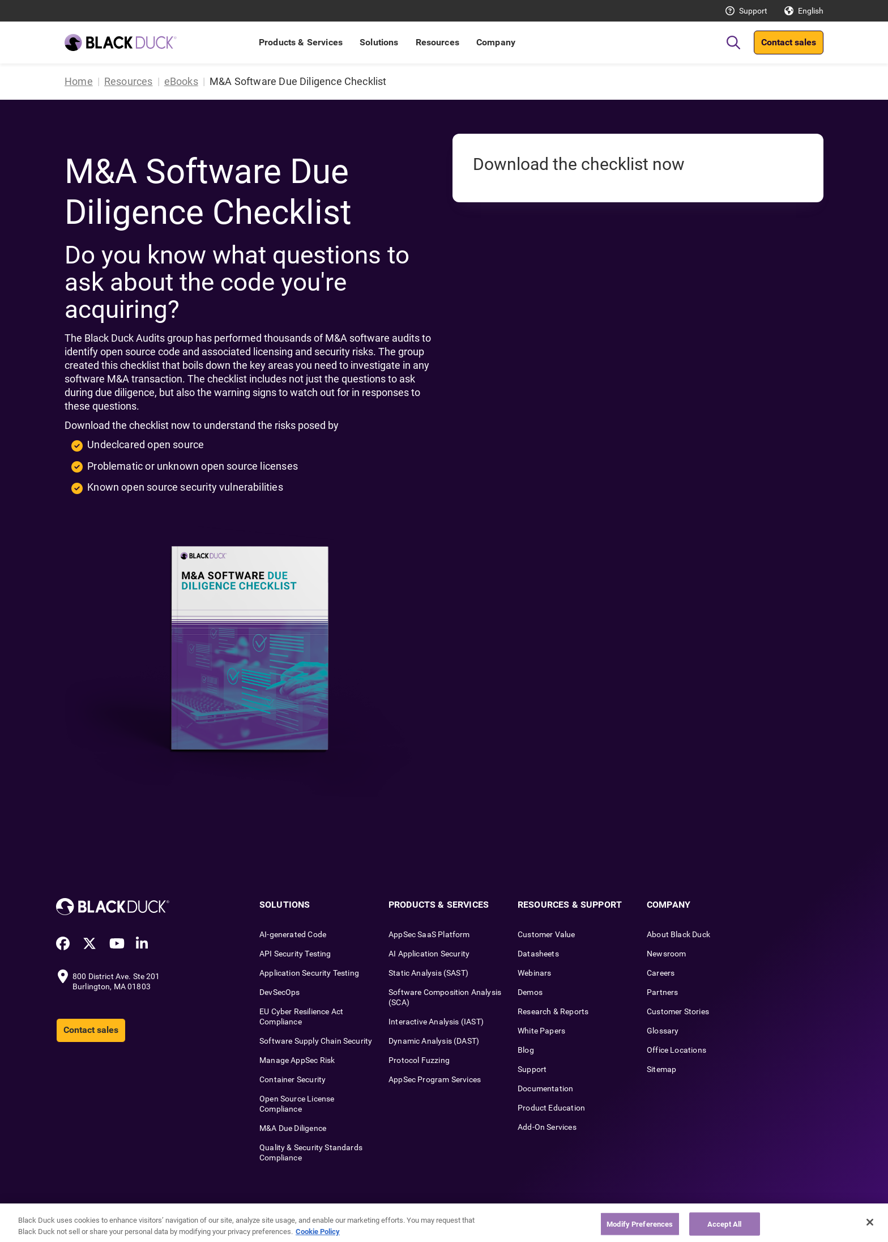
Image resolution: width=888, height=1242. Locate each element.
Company (495, 42)
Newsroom (666, 953)
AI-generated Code (292, 934)
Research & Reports (553, 1011)
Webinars (534, 972)
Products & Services (301, 42)
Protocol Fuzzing (419, 1060)
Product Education (551, 1107)
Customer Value (546, 934)
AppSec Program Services (434, 1079)
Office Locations (676, 1049)
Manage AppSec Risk (297, 1060)
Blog (526, 1049)
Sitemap (661, 1069)
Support (753, 10)
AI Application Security (428, 953)
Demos (530, 992)
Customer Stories (678, 1011)
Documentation (545, 1088)
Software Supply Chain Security (315, 1040)
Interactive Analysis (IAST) (436, 1021)
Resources (437, 42)
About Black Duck (678, 934)
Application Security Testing (309, 972)
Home (79, 81)
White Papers (541, 1030)
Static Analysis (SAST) (428, 972)
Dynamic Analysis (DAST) (433, 1040)
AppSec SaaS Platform (429, 934)
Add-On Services (547, 1127)
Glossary (662, 1030)
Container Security (292, 1079)
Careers (660, 972)
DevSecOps (279, 992)
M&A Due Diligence (292, 1128)
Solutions (379, 42)
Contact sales (788, 42)
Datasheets (538, 953)
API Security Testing (295, 953)
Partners (662, 992)
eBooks (181, 81)
